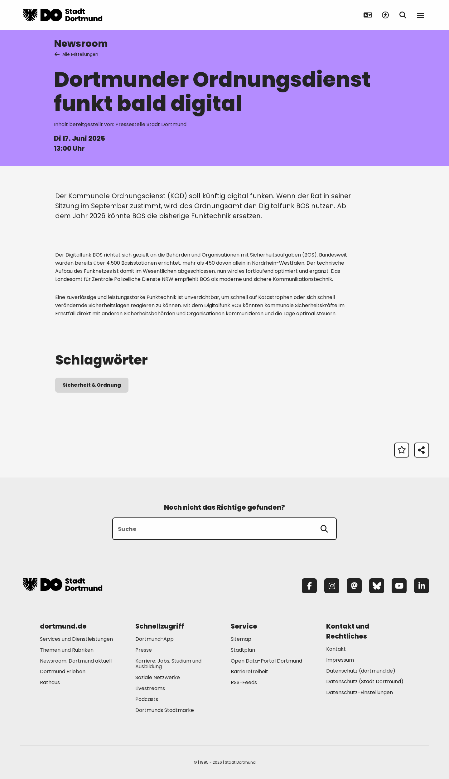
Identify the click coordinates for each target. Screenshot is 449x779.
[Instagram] (331, 585)
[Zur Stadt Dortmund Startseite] (62, 15)
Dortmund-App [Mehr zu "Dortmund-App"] (154, 639)
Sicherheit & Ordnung (92, 385)
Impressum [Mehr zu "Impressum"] (340, 660)
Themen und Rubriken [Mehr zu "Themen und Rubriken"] (67, 650)
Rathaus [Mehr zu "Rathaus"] (50, 682)
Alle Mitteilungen (76, 54)
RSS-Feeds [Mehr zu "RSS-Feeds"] (244, 682)
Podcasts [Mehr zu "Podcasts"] (146, 699)
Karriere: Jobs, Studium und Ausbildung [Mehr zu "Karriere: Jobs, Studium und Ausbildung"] (168, 663)
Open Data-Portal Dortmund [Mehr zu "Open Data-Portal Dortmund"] (266, 660)
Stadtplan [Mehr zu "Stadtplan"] (243, 650)
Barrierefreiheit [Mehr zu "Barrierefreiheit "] (249, 671)
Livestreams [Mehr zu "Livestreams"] (150, 688)
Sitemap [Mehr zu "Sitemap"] (241, 639)
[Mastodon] (354, 585)
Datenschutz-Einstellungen (359, 693)
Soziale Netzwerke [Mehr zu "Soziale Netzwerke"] (157, 677)
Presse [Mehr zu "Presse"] (143, 650)
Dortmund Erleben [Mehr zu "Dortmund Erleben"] (62, 671)
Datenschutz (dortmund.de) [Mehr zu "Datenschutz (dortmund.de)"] (360, 670)
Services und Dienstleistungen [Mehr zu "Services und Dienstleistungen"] (76, 639)
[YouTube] (399, 585)
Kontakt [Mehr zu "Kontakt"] (336, 649)
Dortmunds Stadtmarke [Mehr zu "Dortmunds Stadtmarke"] (164, 710)
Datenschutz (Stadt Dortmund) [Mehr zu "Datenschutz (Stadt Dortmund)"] (364, 681)
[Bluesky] (376, 585)
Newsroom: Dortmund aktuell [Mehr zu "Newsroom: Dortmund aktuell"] (76, 660)
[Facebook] (309, 585)
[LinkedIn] (421, 585)
